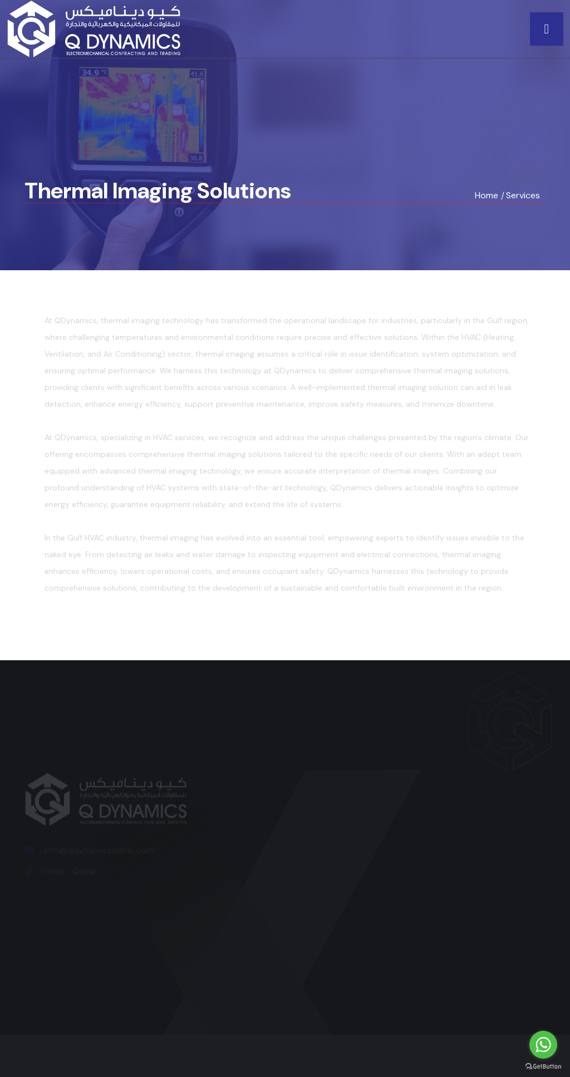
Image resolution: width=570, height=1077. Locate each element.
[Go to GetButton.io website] (543, 1066)
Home (486, 195)
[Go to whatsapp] (543, 1045)
